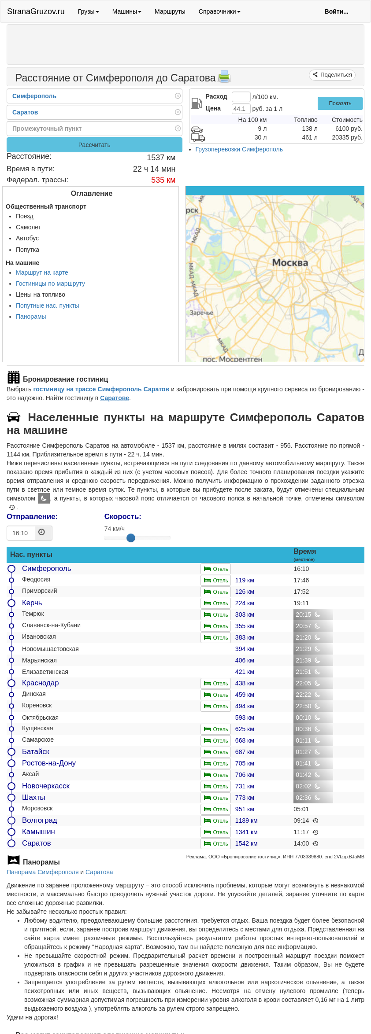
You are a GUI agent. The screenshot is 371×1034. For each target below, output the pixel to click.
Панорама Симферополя (42, 872)
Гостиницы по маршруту (50, 283)
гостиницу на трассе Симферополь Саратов (101, 389)
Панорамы (31, 316)
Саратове (114, 397)
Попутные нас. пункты (47, 305)
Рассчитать (94, 144)
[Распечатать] (224, 79)
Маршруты (170, 11)
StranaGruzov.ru (36, 11)
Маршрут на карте (42, 272)
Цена (213, 108)
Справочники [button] (220, 11)
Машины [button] (126, 11)
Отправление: (32, 516)
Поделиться (335, 74)
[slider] (130, 538)
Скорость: (122, 516)
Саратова (99, 872)
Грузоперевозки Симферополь (239, 149)
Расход (216, 96)
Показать (340, 103)
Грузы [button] (88, 11)
